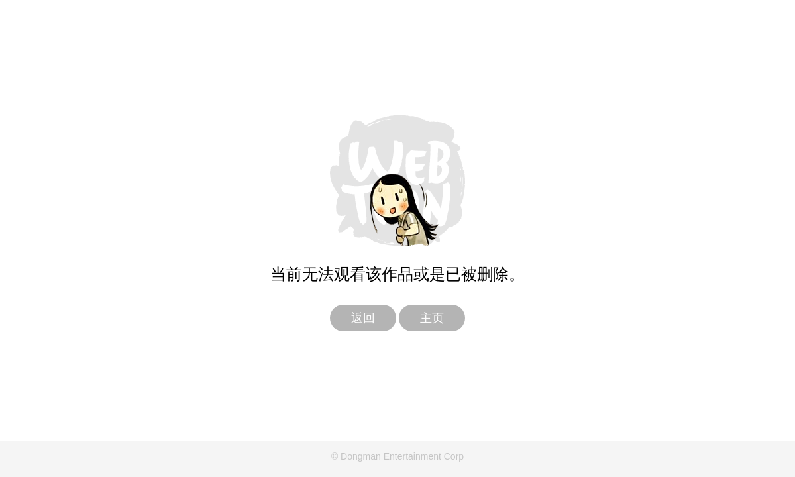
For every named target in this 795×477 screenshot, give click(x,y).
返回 (363, 318)
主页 (432, 318)
